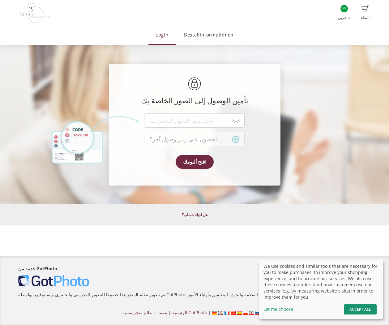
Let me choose (278, 309)
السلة (365, 12)
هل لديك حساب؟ (194, 214)
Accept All (360, 309)
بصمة (161, 312)
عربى (344, 12)
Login (162, 35)
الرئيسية (179, 312)
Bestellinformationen (208, 35)
